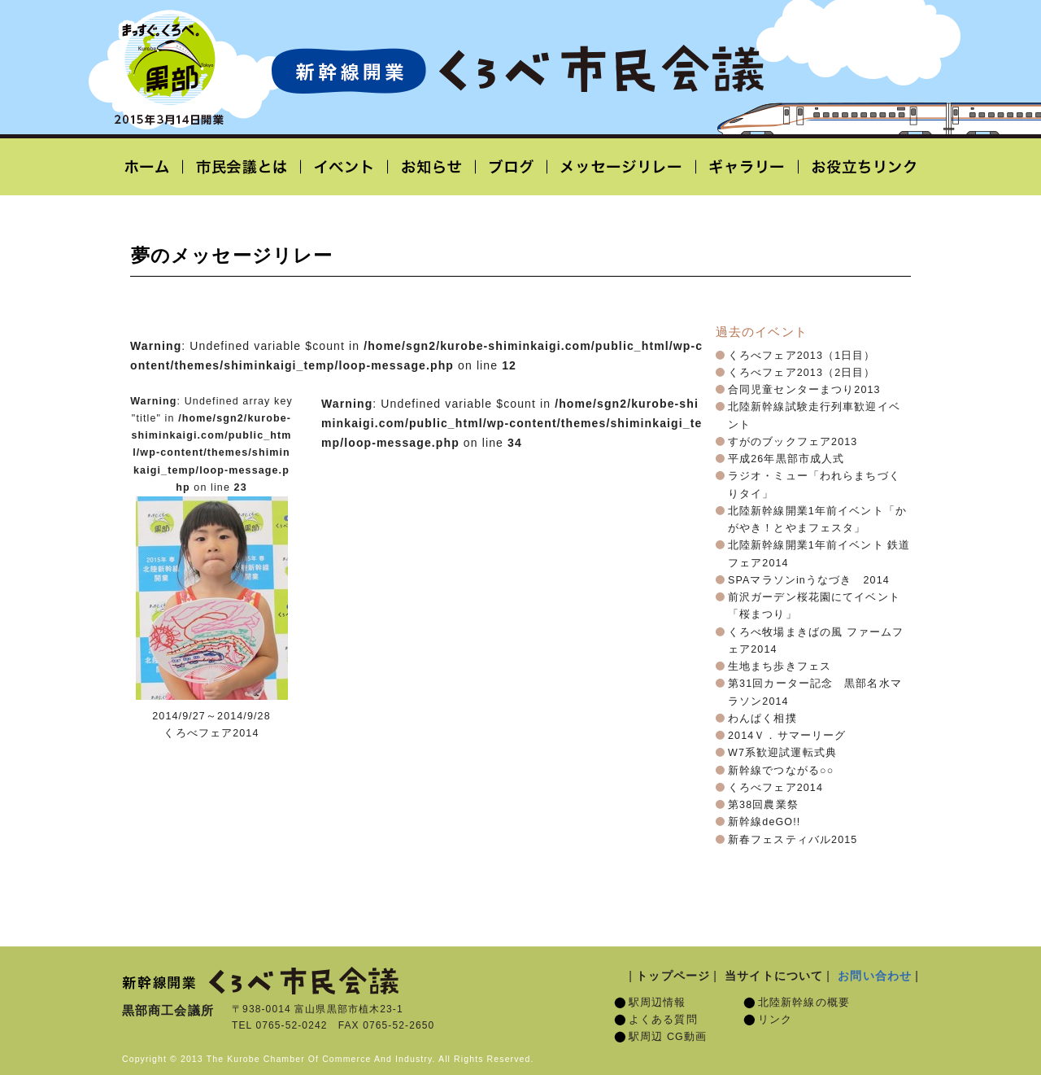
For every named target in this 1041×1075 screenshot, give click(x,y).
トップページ (673, 975)
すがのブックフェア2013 (792, 442)
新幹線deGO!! (764, 822)
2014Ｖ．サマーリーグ (787, 735)
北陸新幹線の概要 (804, 1002)
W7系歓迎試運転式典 (782, 752)
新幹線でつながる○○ (781, 770)
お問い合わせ (875, 975)
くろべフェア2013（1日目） (802, 355)
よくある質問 (663, 1019)
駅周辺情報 (657, 1002)
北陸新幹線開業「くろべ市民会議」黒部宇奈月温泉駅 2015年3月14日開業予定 (517, 70)
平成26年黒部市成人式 (786, 459)
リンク (775, 1019)
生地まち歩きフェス (779, 666)
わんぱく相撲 (762, 718)
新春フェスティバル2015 (792, 840)
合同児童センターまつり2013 (804, 389)
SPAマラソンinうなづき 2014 (809, 580)
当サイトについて (774, 975)
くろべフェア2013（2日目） (802, 372)
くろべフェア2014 (775, 787)
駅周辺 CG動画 (668, 1036)
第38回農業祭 (763, 805)
